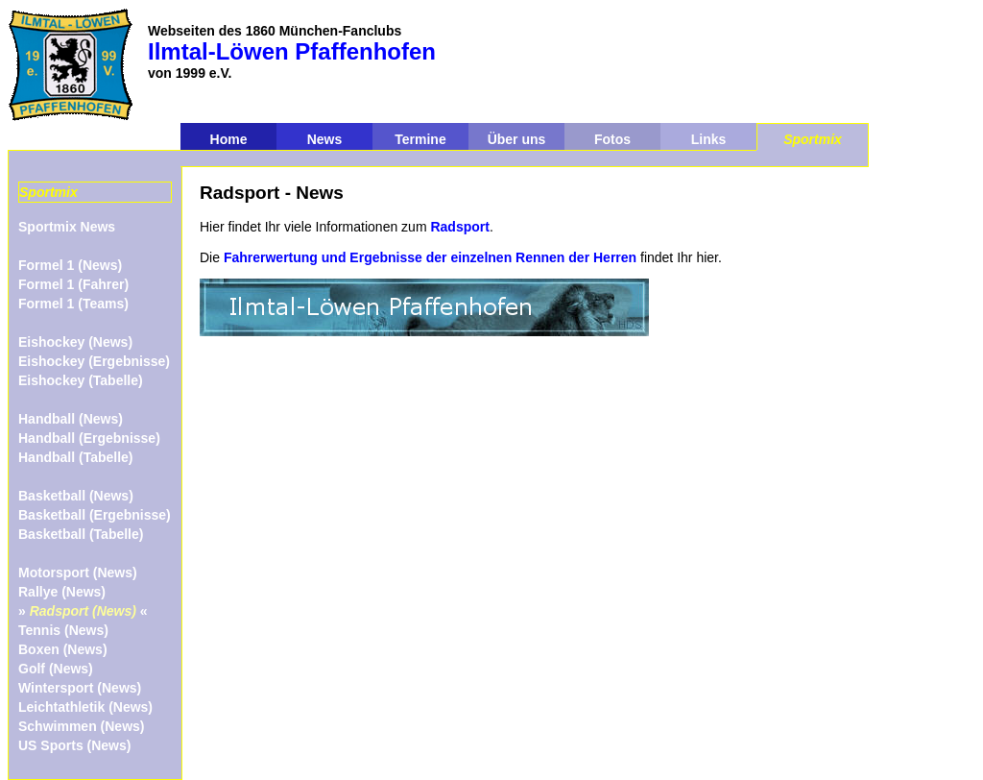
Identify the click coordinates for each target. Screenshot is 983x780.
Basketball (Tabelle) (80, 534)
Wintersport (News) (79, 687)
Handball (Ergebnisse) (89, 438)
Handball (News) (70, 419)
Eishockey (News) (75, 342)
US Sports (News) (74, 745)
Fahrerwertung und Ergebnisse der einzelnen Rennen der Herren (430, 257)
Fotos (612, 139)
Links (709, 139)
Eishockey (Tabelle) (80, 380)
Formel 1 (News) (70, 265)
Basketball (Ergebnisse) (94, 515)
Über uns (517, 139)
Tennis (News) (63, 630)
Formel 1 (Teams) (73, 303)
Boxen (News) (63, 649)
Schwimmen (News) (81, 726)
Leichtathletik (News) (85, 707)
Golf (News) (55, 668)
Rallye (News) (62, 591)
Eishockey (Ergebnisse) (94, 361)
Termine (420, 139)
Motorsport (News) (77, 572)
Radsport (459, 226)
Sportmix (812, 139)
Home (229, 139)
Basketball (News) (75, 495)
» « (83, 611)
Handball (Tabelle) (75, 457)
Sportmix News (66, 226)
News (325, 139)
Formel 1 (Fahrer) (73, 284)
